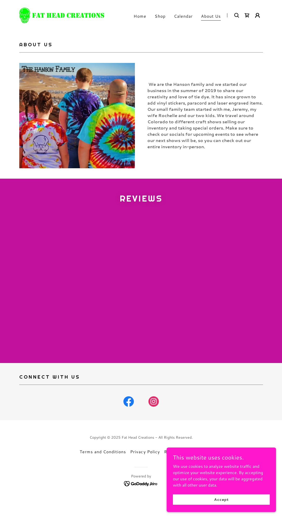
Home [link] (140, 16)
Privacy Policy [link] (145, 469)
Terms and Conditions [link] (103, 469)
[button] (257, 15)
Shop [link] (160, 16)
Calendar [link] (183, 16)
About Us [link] (211, 16)
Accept (223, 499)
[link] (62, 15)
